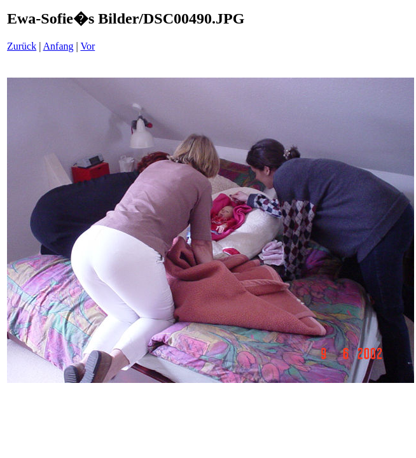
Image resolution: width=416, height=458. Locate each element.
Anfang (58, 46)
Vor (87, 46)
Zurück (21, 46)
